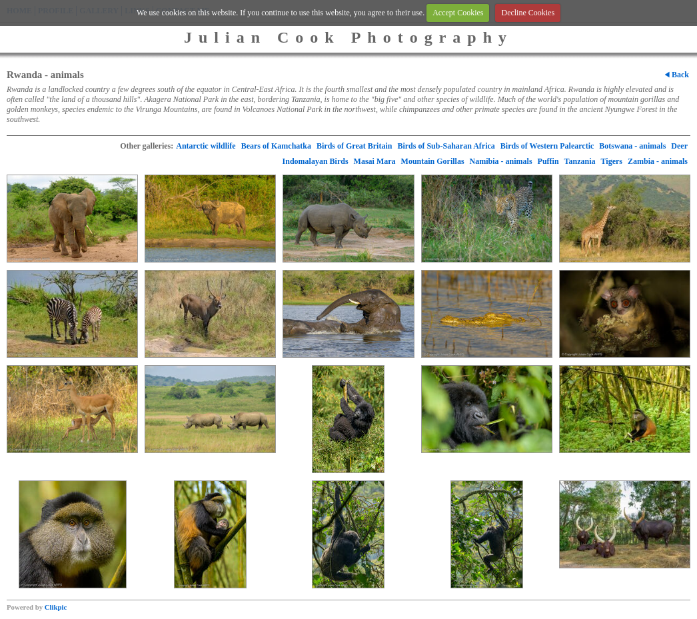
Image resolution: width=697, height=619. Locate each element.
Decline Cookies (527, 12)
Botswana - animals (632, 146)
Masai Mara (375, 161)
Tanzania (580, 161)
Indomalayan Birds (315, 161)
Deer (679, 146)
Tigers (611, 161)
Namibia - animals (501, 161)
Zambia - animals (658, 161)
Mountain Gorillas (432, 161)
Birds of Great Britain (354, 146)
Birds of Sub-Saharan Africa (445, 146)
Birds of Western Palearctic (547, 146)
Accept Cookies (457, 12)
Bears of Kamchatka (276, 146)
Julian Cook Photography (348, 37)
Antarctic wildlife (205, 146)
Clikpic (56, 607)
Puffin (548, 161)
